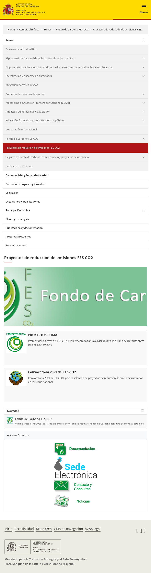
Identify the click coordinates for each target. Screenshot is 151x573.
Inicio (8, 529)
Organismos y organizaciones (23, 201)
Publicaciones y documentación (24, 228)
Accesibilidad (24, 529)
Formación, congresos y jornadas (25, 184)
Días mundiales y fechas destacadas (26, 175)
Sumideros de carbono (19, 166)
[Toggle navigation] (142, 9)
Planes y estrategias (17, 219)
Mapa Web (44, 529)
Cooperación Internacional (21, 129)
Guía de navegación (68, 529)
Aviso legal (92, 529)
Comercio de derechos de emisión (25, 94)
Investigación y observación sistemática (29, 76)
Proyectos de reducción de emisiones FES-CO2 (120, 29)
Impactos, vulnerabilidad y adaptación (28, 111)
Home (11, 29)
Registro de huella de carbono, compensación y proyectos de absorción (47, 157)
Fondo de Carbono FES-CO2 (72, 29)
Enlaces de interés (16, 245)
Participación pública (18, 210)
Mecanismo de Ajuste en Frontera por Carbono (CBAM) (38, 103)
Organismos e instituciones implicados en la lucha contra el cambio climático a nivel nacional (59, 67)
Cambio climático (29, 29)
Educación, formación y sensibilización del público (35, 120)
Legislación (12, 192)
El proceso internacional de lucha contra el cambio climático (40, 58)
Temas (48, 29)
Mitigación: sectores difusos (22, 85)
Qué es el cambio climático (21, 49)
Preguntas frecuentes (18, 236)
